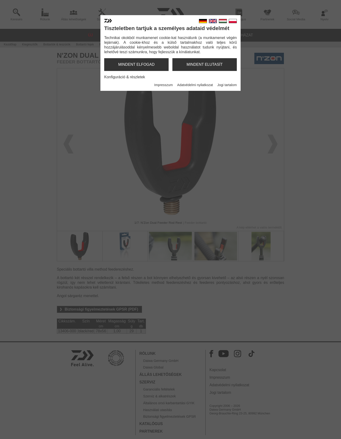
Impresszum (163, 85)
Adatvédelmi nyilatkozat (195, 85)
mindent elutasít (205, 64)
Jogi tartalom (227, 85)
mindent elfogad (136, 64)
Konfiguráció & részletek (124, 77)
